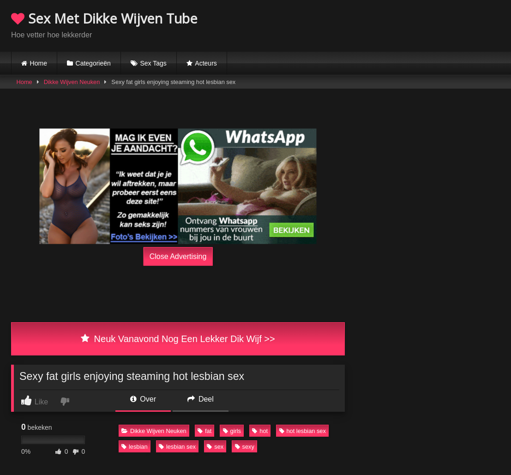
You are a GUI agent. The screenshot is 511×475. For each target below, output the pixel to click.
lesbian (134, 446)
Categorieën (93, 63)
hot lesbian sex (302, 430)
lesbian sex (177, 446)
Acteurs (205, 63)
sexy (244, 446)
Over (143, 399)
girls (232, 430)
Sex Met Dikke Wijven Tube (104, 18)
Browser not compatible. (392, 24)
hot (260, 430)
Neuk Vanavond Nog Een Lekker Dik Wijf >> (178, 339)
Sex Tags (153, 63)
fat (204, 430)
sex (215, 446)
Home (38, 63)
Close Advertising (178, 256)
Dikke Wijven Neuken (72, 81)
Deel (200, 399)
